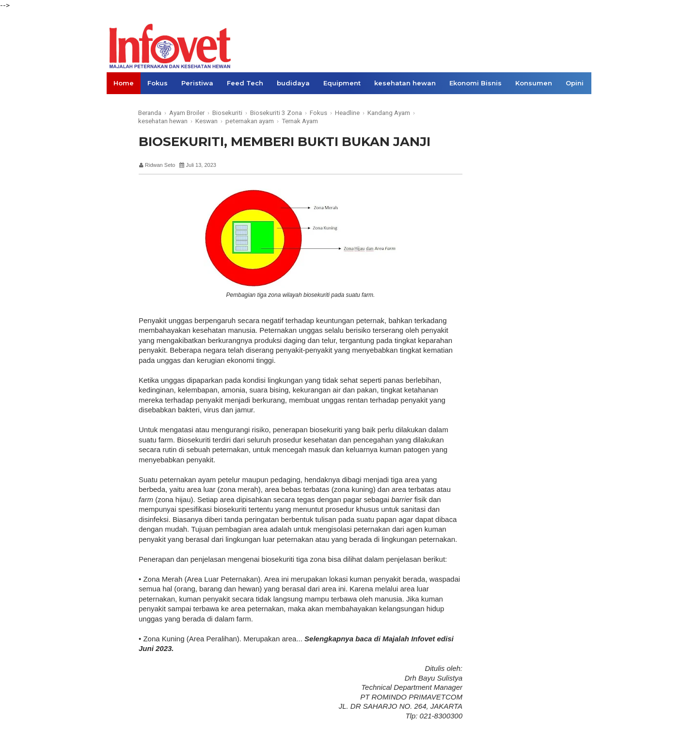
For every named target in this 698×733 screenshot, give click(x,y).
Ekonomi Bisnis (475, 83)
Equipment (342, 83)
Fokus (157, 83)
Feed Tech (245, 83)
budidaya (293, 83)
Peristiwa (197, 83)
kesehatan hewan (405, 83)
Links (122, 105)
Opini (575, 83)
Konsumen (533, 83)
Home (123, 83)
